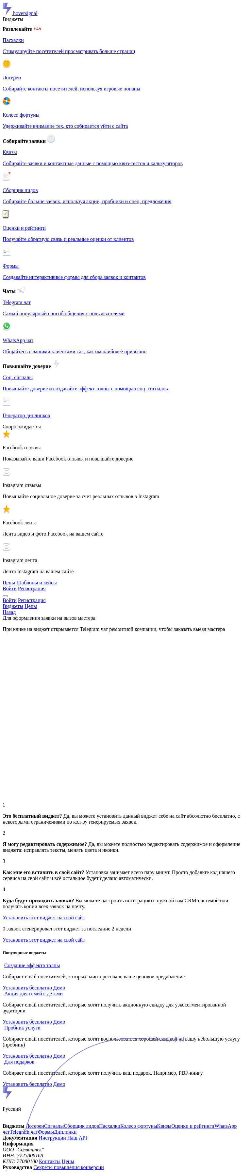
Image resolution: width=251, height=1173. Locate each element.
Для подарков (19, 1062)
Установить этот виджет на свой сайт (44, 917)
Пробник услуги (22, 1027)
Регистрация (32, 588)
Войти (10, 588)
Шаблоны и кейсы (36, 582)
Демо (59, 987)
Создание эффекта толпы (32, 965)
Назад (9, 612)
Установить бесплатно (27, 987)
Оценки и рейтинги (192, 1126)
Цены (9, 582)
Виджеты (13, 19)
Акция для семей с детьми (33, 993)
